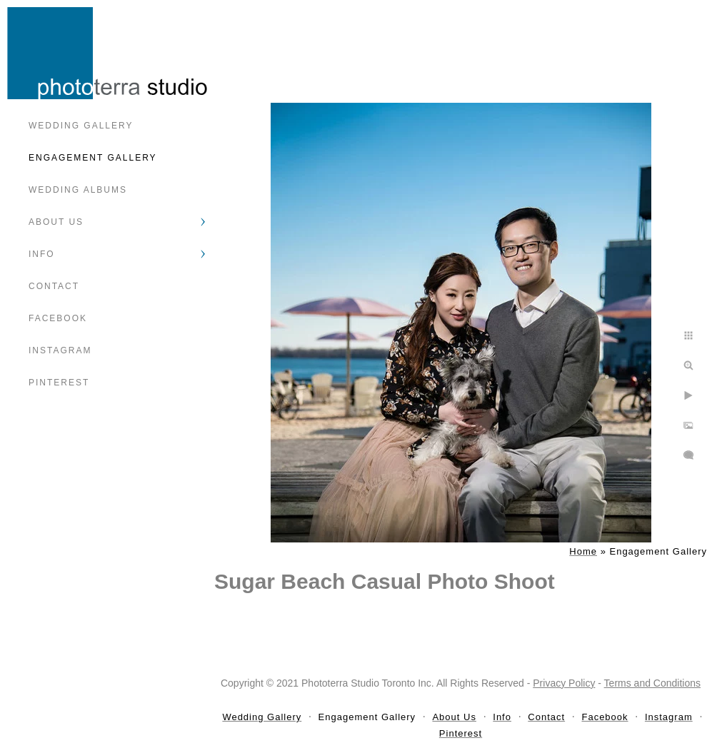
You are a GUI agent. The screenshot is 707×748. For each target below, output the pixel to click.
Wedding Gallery (81, 126)
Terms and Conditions (652, 683)
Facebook (58, 318)
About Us (56, 222)
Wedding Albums (78, 190)
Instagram (60, 350)
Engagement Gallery (93, 158)
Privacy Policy (564, 683)
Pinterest (59, 383)
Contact (54, 286)
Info (42, 254)
